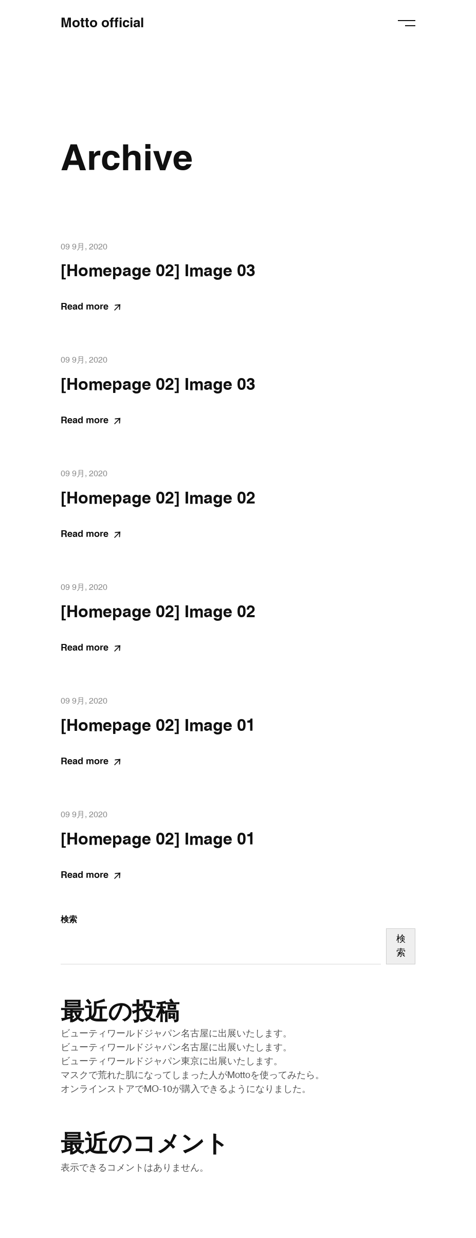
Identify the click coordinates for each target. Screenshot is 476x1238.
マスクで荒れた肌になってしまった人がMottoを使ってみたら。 (192, 1075)
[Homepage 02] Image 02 (158, 498)
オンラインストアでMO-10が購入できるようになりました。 (186, 1089)
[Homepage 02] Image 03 (158, 271)
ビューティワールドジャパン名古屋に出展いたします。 (176, 1033)
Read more (90, 307)
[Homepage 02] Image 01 (158, 725)
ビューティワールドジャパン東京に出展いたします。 (172, 1061)
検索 (69, 920)
